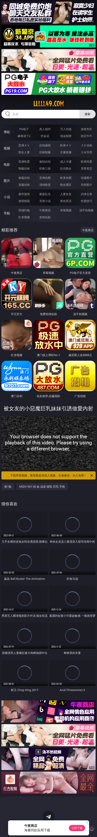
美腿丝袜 (24, 185)
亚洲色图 (45, 178)
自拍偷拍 (45, 145)
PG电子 (24, 129)
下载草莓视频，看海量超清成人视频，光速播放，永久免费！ (51, 475)
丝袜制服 (45, 152)
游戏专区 (86, 129)
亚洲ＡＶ (24, 145)
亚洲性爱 (24, 161)
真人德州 (45, 129)
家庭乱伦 (45, 194)
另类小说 (45, 201)
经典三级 (45, 168)
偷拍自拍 (45, 161)
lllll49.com (48, 104)
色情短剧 (45, 217)
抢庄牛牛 (86, 136)
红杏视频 (24, 217)
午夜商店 (45, 210)
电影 (7, 164)
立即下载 (77, 828)
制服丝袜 (24, 168)
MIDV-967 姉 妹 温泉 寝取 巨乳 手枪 (42, 486)
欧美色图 (65, 178)
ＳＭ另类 (86, 152)
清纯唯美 (45, 185)
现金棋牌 (65, 136)
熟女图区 (65, 185)
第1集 (8, 486)
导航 (7, 213)
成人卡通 (65, 161)
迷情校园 (24, 201)
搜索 (87, 114)
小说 (7, 197)
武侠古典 (86, 194)
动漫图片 (86, 178)
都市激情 (24, 194)
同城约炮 (24, 210)
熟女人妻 (24, 152)
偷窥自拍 (24, 178)
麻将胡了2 (24, 136)
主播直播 (65, 152)
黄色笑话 (65, 201)
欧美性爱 (86, 161)
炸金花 (45, 136)
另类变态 (86, 168)
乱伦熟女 (65, 168)
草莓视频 (65, 210)
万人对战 (65, 129)
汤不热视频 (86, 210)
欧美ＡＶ (65, 145)
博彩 (7, 132)
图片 (7, 180)
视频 (7, 148)
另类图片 (86, 185)
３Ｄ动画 (86, 145)
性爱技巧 (86, 201)
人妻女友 (65, 194)
